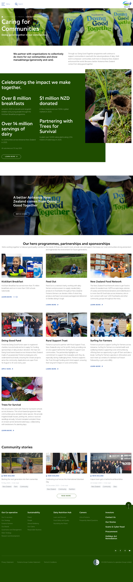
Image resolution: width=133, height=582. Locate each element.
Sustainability (34, 513)
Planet (30, 517)
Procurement (111, 532)
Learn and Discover (60, 517)
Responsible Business (34, 530)
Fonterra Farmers (7, 523)
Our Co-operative (10, 513)
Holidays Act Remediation (111, 537)
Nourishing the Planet (61, 523)
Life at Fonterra (84, 517)
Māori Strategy (6, 533)
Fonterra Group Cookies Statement (28, 562)
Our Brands (5, 526)
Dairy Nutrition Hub (62, 513)
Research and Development (11, 536)
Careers (83, 513)
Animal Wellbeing (33, 523)
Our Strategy (6, 520)
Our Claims (31, 526)
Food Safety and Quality (61, 520)
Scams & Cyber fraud (114, 527)
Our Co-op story (7, 517)
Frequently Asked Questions (88, 520)
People (30, 520)
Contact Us (110, 517)
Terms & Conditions (50, 562)
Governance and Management (12, 530)
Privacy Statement (8, 562)
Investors (109, 513)
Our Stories (110, 522)
